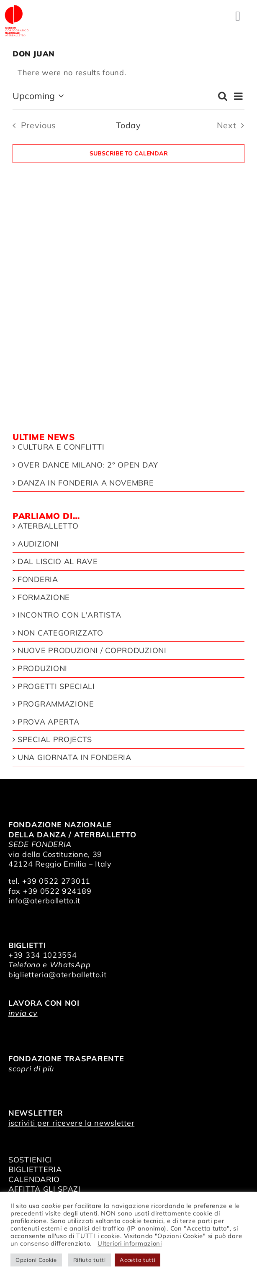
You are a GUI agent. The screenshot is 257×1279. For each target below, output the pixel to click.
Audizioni (38, 544)
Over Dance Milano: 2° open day (88, 465)
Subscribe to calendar (129, 153)
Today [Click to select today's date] (128, 125)
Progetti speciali (56, 686)
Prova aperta (48, 722)
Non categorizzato (60, 633)
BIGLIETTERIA (35, 1169)
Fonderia (38, 579)
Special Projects (55, 739)
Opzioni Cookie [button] (36, 1259)
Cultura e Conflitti (61, 447)
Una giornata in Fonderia (74, 757)
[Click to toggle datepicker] (40, 96)
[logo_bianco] (16, 8)
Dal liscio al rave (58, 561)
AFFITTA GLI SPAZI (44, 1189)
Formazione (44, 597)
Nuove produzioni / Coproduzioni (92, 650)
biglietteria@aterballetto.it (57, 974)
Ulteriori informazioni (130, 1243)
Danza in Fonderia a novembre (86, 483)
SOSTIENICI (30, 1160)
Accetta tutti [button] (137, 1259)
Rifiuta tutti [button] (89, 1259)
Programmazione (56, 704)
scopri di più (31, 1068)
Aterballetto (48, 526)
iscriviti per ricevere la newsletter (71, 1123)
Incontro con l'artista (69, 615)
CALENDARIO (34, 1179)
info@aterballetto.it (44, 900)
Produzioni (42, 668)
